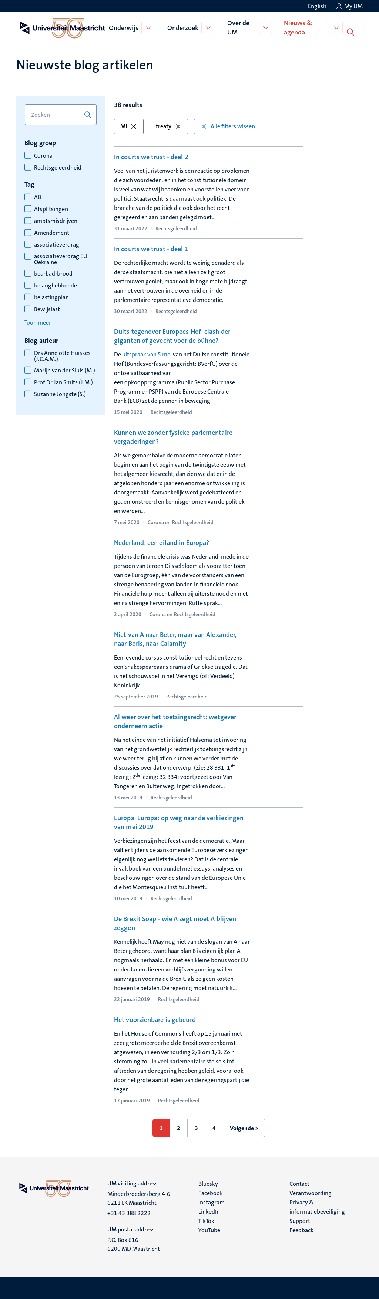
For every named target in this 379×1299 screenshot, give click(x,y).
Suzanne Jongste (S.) (60, 394)
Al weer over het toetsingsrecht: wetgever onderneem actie (175, 721)
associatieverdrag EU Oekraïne (60, 258)
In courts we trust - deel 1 (151, 248)
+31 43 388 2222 (129, 1212)
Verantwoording (310, 1192)
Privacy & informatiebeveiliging (317, 1206)
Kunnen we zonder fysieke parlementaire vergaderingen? (173, 436)
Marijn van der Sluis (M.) (64, 370)
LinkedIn (209, 1211)
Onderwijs (124, 27)
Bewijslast (47, 309)
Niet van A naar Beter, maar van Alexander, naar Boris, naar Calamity (175, 638)
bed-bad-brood (53, 273)
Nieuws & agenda (299, 27)
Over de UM (239, 27)
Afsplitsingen (51, 208)
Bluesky (208, 1183)
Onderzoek (183, 27)
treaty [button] (169, 125)
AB (37, 197)
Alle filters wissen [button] (227, 125)
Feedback (301, 1229)
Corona (43, 155)
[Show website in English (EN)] (312, 6)
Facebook (210, 1192)
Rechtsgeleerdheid (57, 167)
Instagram (211, 1202)
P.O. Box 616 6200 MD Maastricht (133, 1243)
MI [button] (128, 125)
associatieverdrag (56, 244)
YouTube (209, 1229)
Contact (299, 1183)
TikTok (206, 1220)
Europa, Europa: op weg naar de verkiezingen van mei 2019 (179, 822)
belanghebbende (55, 285)
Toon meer (37, 322)
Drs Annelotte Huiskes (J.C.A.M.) (62, 355)
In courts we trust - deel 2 (151, 156)
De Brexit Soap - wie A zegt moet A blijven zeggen (175, 922)
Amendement (51, 232)
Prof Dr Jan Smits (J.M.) (63, 382)
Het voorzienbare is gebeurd (155, 1018)
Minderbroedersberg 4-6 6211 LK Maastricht (138, 1197)
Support (299, 1220)
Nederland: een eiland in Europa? (161, 541)
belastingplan (51, 297)
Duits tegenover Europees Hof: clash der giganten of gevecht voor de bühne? (172, 335)
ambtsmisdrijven (55, 220)
